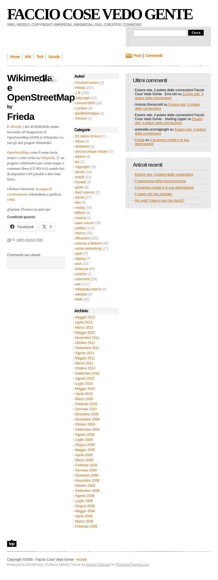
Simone (81, 118)
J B (77, 93)
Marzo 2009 (84, 460)
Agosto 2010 (84, 379)
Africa (79, 141)
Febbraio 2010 (86, 404)
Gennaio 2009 (86, 470)
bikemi (80, 157)
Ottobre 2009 (85, 424)
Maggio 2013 (85, 317)
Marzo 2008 (84, 521)
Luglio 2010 (84, 384)
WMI (78, 299)
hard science (85, 192)
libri (78, 203)
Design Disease (98, 565)
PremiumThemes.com (132, 565)
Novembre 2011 (87, 338)
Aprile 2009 (84, 455)
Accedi (81, 560)
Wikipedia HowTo (88, 289)
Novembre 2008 (87, 481)
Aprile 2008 (84, 516)
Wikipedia (48, 158)
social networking (88, 248)
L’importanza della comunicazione (160, 181)
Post (137, 55)
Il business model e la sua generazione (164, 188)
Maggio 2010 (85, 389)
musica (80, 218)
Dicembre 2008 (86, 475)
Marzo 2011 (84, 363)
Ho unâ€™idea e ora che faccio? (160, 201)
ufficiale (15, 127)
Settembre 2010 (87, 373)
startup (80, 259)
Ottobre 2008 (85, 486)
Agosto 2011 (84, 353)
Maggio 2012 (85, 333)
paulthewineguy (87, 113)
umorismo (82, 279)
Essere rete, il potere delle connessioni (169, 96)
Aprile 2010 (84, 394)
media (80, 208)
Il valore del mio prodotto (153, 194)
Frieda (80, 88)
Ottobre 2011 (85, 343)
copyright (82, 167)
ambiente (82, 146)
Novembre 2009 (87, 419)
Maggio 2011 (85, 358)
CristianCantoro (87, 83)
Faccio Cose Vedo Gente (99, 14)
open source (84, 223)
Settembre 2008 (87, 491)
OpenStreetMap (18, 152)
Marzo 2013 (84, 328)
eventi (79, 177)
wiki (78, 284)
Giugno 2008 (85, 506)
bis (77, 162)
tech (78, 264)
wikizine (81, 294)
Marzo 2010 (84, 399)
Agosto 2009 (84, 435)
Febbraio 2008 (86, 526)
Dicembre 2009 (86, 414)
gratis (79, 187)
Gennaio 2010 (86, 409)
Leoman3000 (85, 103)
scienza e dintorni (88, 243)
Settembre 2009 (87, 430)
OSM (10, 200)
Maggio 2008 (85, 511)
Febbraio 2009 (86, 465)
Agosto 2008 (84, 496)
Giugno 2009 (85, 445)
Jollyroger (82, 98)
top (11, 543)
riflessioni (82, 238)
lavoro (80, 197)
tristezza (81, 269)
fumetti (80, 182)
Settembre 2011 (87, 348)
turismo (80, 274)
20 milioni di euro (88, 136)
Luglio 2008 (84, 501)
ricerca (80, 233)
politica (80, 228)
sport (79, 254)
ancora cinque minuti (91, 152)
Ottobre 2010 (85, 368)
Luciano (81, 108)
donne (80, 172)
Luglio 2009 (84, 440)
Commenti (153, 55)
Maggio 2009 (85, 450)
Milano (80, 213)
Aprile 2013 (84, 322)
